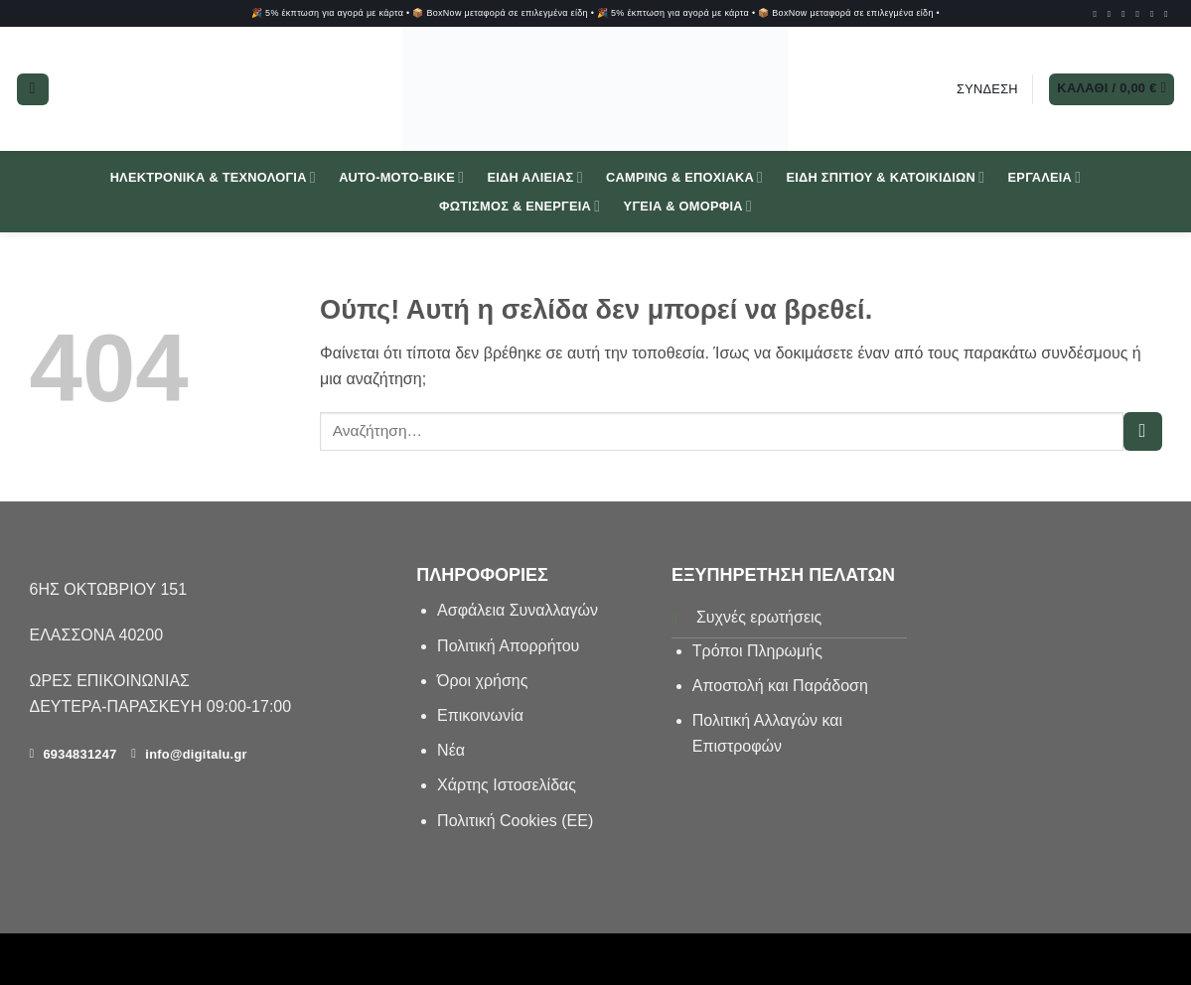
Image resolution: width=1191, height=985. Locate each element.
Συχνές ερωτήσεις (758, 617)
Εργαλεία (1045, 177)
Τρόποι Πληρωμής (757, 650)
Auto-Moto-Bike (401, 177)
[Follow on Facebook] (1097, 14)
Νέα (451, 750)
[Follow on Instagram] (1112, 14)
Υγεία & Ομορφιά (688, 206)
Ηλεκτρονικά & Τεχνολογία (213, 177)
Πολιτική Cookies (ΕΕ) (515, 820)
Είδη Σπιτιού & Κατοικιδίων (885, 177)
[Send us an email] (1154, 14)
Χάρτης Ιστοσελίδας (506, 784)
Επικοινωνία (482, 715)
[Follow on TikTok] (1125, 14)
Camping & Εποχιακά (684, 177)
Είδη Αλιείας (534, 177)
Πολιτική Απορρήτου (508, 645)
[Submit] (1142, 431)
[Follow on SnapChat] (1140, 14)
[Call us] (1168, 14)
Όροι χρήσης (482, 680)
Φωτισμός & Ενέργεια (520, 206)
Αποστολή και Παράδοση (780, 685)
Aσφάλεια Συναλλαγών (517, 610)
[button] (33, 89)
